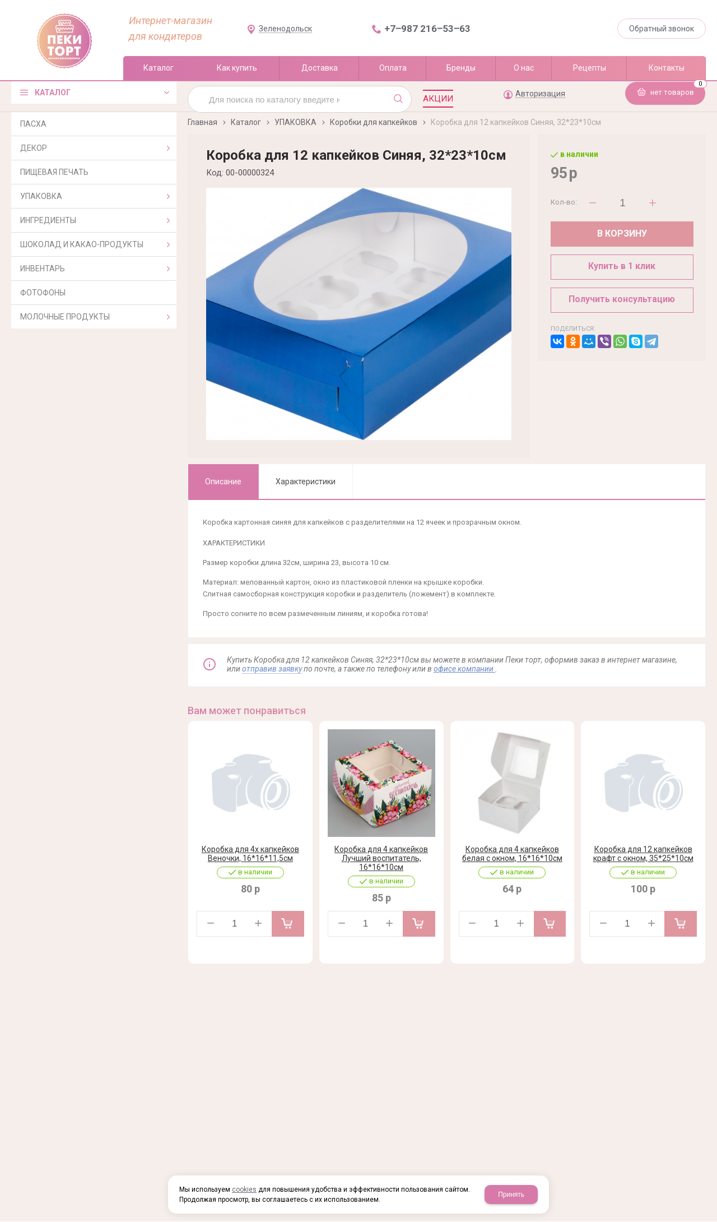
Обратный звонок (661, 28)
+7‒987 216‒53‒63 (427, 28)
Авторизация (540, 94)
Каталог (246, 122)
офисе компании (464, 668)
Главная (202, 122)
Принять (511, 1194)
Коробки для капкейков (373, 122)
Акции (438, 99)
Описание (223, 481)
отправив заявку (272, 668)
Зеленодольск (285, 29)
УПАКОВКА (295, 122)
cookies (244, 1189)
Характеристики (306, 481)
